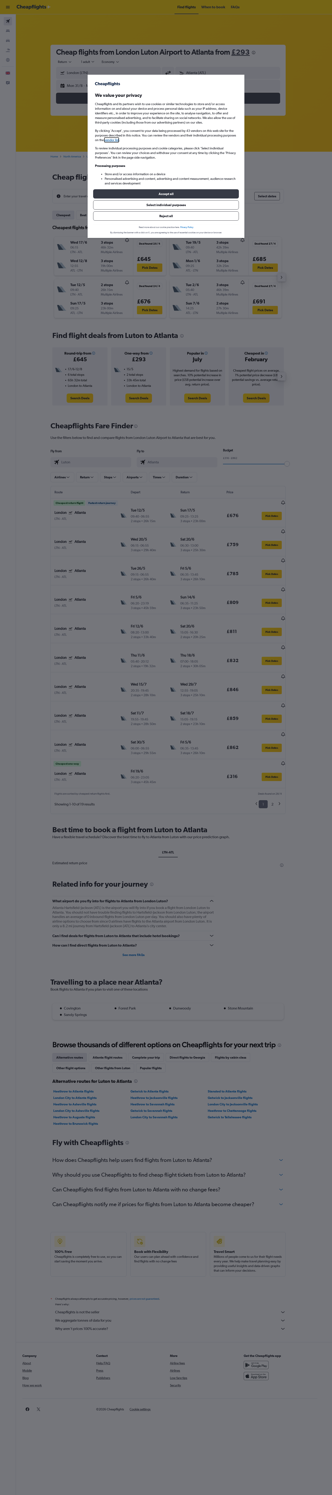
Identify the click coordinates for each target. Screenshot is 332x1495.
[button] (166, 193)
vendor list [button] (111, 140)
